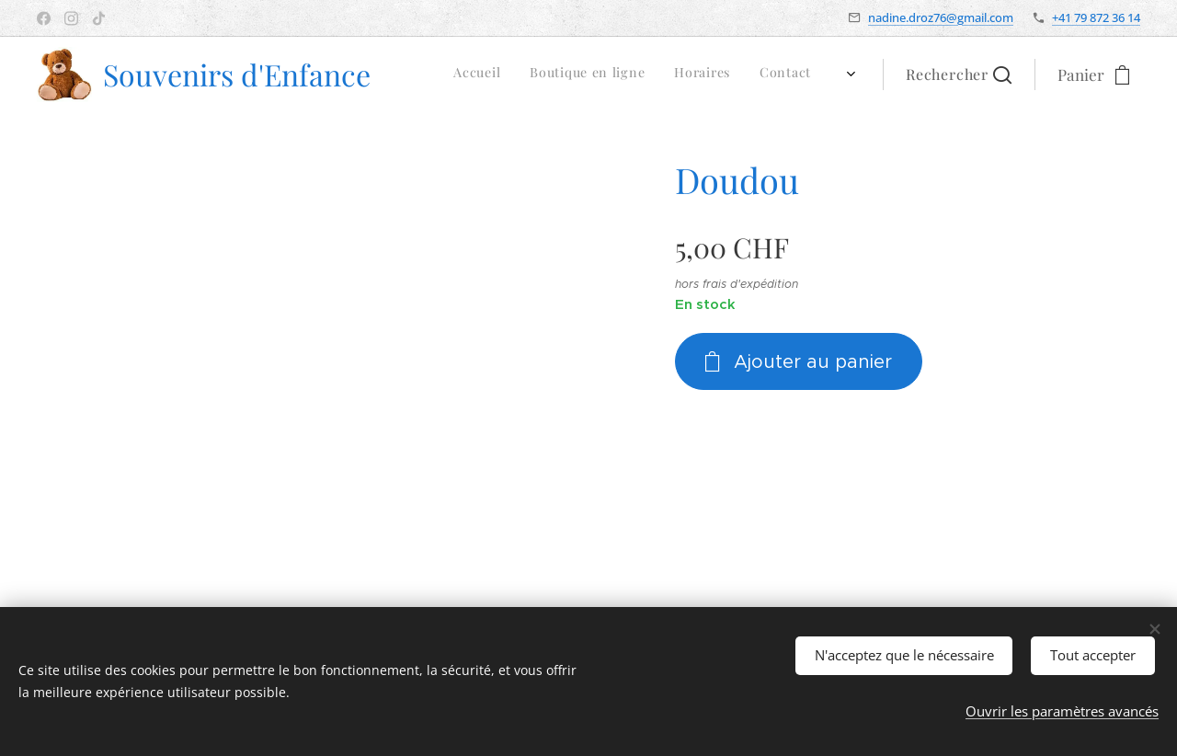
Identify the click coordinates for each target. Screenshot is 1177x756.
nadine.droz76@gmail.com (940, 17)
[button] (958, 74)
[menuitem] (648, 74)
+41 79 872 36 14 (1096, 17)
